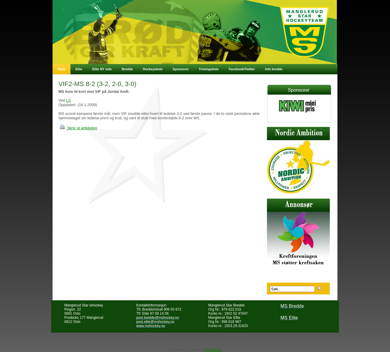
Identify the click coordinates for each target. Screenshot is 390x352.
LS (68, 100)
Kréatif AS (213, 350)
